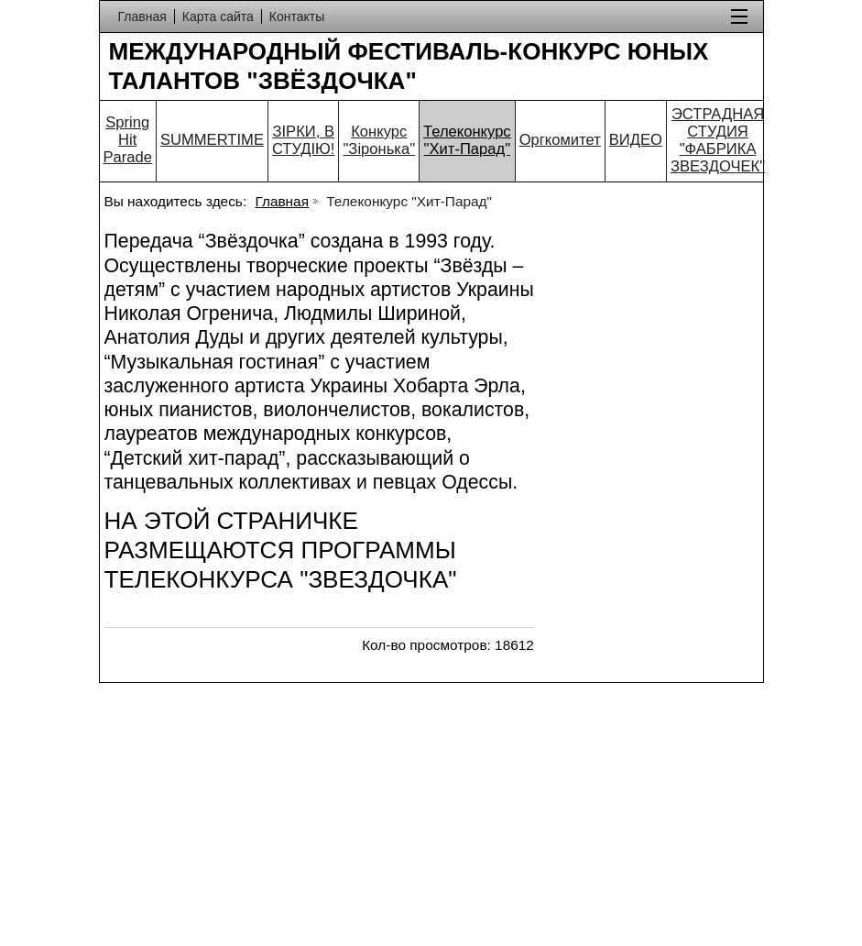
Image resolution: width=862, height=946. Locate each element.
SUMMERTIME (212, 139)
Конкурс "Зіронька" (379, 140)
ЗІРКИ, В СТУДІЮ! (303, 140)
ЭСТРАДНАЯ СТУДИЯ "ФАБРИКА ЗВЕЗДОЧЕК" (718, 140)
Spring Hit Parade (128, 140)
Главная (282, 201)
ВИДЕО (635, 139)
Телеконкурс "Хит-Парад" (467, 140)
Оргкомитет (560, 139)
